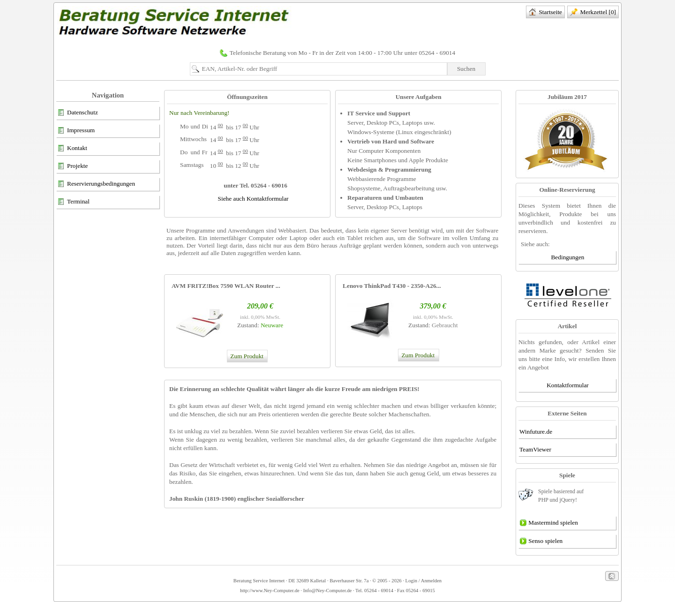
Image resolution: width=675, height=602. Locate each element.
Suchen (466, 68)
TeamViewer (535, 449)
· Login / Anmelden (422, 580)
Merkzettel (593, 12)
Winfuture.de (535, 431)
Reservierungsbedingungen (96, 184)
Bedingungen (567, 257)
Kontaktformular (568, 385)
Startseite (545, 12)
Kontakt (72, 148)
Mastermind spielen (548, 523)
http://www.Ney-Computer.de (270, 590)
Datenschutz (77, 113)
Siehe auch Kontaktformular (253, 198)
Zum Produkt (246, 356)
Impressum (76, 131)
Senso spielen (540, 541)
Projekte (72, 166)
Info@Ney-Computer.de (327, 590)
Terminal (73, 202)
